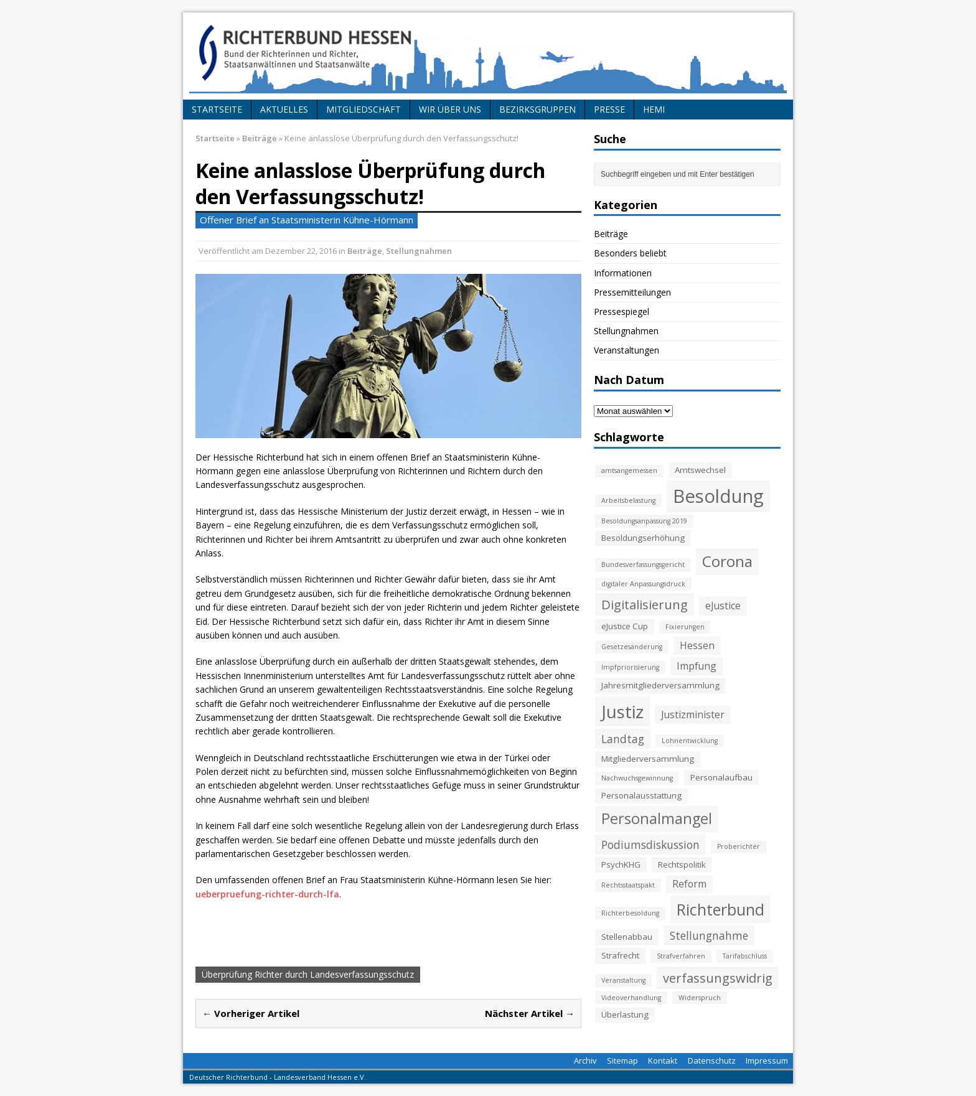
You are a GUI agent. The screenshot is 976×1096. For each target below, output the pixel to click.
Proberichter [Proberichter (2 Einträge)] (738, 846)
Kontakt (662, 1060)
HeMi (654, 109)
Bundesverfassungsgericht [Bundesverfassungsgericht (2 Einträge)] (643, 564)
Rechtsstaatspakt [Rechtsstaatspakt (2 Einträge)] (628, 885)
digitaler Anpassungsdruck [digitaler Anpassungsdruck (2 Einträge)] (643, 583)
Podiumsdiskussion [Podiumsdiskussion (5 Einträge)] (650, 844)
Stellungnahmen (419, 250)
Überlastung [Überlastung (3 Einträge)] (625, 1014)
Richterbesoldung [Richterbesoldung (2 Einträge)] (630, 913)
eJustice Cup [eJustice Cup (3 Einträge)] (624, 626)
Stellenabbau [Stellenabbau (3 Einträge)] (626, 936)
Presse (609, 109)
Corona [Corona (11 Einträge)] (727, 561)
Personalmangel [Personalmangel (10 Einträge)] (656, 818)
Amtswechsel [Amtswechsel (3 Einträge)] (700, 469)
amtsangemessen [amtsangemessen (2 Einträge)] (629, 470)
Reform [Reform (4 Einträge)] (689, 884)
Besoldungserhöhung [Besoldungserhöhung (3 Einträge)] (643, 537)
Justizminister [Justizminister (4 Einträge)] (693, 714)
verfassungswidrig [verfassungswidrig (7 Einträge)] (717, 977)
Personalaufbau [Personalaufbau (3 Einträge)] (721, 777)
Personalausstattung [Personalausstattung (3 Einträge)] (641, 795)
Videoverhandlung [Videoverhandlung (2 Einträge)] (631, 997)
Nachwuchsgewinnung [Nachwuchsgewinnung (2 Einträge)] (637, 778)
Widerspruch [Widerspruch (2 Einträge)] (699, 997)
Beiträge (364, 250)
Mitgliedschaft (363, 109)
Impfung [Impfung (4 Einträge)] (696, 666)
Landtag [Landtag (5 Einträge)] (622, 738)
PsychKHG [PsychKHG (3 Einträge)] (620, 864)
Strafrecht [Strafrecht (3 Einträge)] (620, 955)
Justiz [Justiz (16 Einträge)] (622, 711)
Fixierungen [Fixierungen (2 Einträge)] (685, 626)
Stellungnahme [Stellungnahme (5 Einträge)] (709, 935)
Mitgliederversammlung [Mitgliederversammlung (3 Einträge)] (647, 758)
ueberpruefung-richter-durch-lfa (267, 894)
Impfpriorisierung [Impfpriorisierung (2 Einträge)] (630, 667)
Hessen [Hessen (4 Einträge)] (697, 645)
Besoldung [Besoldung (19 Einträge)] (718, 496)
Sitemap (622, 1060)
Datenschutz (712, 1060)
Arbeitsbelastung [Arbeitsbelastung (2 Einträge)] (628, 500)
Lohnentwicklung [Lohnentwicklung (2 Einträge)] (690, 740)
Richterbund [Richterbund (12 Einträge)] (720, 909)
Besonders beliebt (630, 253)
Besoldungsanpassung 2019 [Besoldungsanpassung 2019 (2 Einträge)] (644, 521)
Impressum (767, 1060)
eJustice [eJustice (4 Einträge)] (723, 605)
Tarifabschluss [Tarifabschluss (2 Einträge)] (745, 956)
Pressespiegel (621, 311)
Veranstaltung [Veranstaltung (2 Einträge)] (623, 980)
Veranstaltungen (626, 350)
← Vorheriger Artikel (250, 1013)
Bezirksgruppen (537, 109)
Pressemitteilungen (632, 292)
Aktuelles (284, 109)
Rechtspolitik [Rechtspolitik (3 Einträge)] (682, 864)
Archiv (585, 1060)
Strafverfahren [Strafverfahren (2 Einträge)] (681, 956)
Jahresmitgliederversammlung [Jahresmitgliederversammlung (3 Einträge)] (660, 685)
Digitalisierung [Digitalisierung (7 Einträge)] (644, 604)
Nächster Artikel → (530, 1013)
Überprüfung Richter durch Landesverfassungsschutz (308, 974)
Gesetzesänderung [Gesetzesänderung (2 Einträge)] (631, 646)
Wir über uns (450, 109)
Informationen (623, 273)
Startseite (217, 109)
